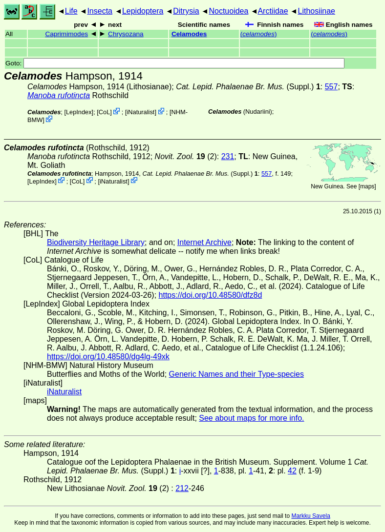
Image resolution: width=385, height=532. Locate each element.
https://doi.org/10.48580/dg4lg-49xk (108, 356)
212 (182, 488)
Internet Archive (204, 242)
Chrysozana (126, 34)
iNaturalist (140, 112)
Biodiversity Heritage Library (96, 242)
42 (292, 471)
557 (331, 86)
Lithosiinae (317, 11)
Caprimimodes (66, 34)
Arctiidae (272, 11)
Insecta (99, 11)
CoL (104, 112)
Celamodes (189, 34)
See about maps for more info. (251, 418)
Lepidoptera (143, 11)
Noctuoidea (228, 11)
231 (228, 156)
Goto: (174, 63)
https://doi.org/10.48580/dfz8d (210, 295)
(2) (186, 156)
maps (367, 186)
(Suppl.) (245, 86)
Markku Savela (310, 515)
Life (71, 11)
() (258, 34)
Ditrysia (186, 11)
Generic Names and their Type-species (236, 374)
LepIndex (79, 112)
